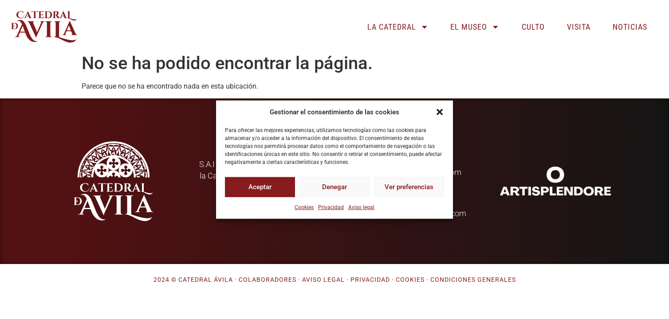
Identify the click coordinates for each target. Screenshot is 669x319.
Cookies (304, 207)
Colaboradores (267, 280)
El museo (475, 27)
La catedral (398, 27)
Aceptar (260, 187)
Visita (578, 27)
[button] (439, 112)
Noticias (630, 27)
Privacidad (331, 207)
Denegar (334, 187)
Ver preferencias (409, 187)
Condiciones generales (473, 280)
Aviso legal (361, 207)
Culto (533, 27)
